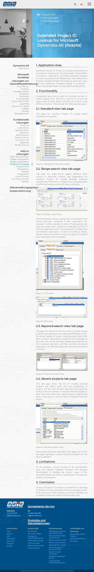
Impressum (11, 541)
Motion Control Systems (57, 542)
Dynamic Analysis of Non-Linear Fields (56, 548)
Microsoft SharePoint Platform (77, 535)
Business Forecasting (22, 97)
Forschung (73, 541)
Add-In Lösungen (50, 17)
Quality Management (21, 112)
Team (9, 531)
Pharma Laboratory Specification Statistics (22, 129)
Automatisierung (55, 528)
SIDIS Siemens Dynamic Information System (57, 532)
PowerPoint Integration (22, 167)
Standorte (10, 543)
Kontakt (9, 546)
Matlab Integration (23, 172)
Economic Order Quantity (20, 102)
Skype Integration (19, 159)
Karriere (9, 534)
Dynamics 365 (49, 14)
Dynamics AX (21, 65)
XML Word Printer (19, 157)
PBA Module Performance (22, 136)
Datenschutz (11, 539)
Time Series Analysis (23, 87)
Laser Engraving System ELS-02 (57, 557)
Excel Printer (22, 176)
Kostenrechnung (20, 190)
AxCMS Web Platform (77, 539)
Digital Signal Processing (57, 545)
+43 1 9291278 (12, 513)
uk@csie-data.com (35, 515)
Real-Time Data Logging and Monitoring (57, 537)
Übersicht (23, 68)
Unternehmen (12, 528)
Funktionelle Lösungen (21, 121)
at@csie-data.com (13, 515)
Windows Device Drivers (57, 540)
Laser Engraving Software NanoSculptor (57, 562)
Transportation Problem (21, 92)
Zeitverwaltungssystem (24, 187)
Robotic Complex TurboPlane (55, 553)
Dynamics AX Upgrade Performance (22, 142)
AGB (8, 536)
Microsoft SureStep (23, 76)
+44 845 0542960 (34, 513)
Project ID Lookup (51, 21)
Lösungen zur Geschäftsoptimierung (23, 82)
